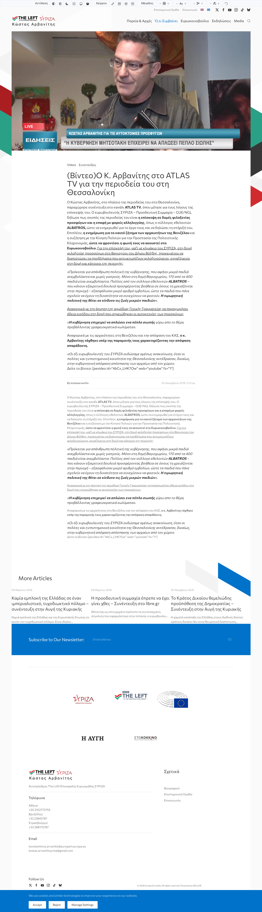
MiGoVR (197, 885)
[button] (249, 20)
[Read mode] (132, 3)
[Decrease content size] (160, 3)
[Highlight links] (112, 3)
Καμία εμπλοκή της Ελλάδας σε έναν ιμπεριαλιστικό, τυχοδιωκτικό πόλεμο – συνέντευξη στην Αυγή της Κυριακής (50, 603)
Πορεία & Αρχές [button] (139, 21)
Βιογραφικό (172, 788)
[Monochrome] (60, 3)
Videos (71, 165)
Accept (37, 905)
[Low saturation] (80, 3)
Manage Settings (83, 905)
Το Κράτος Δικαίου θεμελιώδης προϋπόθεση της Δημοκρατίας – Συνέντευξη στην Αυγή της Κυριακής (206, 603)
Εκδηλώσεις (221, 21)
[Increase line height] (201, 3)
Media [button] (239, 21)
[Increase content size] (168, 3)
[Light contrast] (74, 3)
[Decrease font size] (176, 3)
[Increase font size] (185, 3)
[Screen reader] (126, 3)
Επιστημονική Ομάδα (166, 9)
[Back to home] (34, 20)
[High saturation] (87, 3)
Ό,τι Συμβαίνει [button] (166, 21)
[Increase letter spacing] (218, 3)
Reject (57, 905)
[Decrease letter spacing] (210, 3)
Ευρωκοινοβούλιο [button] (195, 21)
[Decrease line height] (194, 3)
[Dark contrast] (66, 3)
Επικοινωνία (189, 9)
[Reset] (226, 3)
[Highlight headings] (119, 3)
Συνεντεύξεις (87, 165)
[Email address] (162, 639)
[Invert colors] (53, 3)
